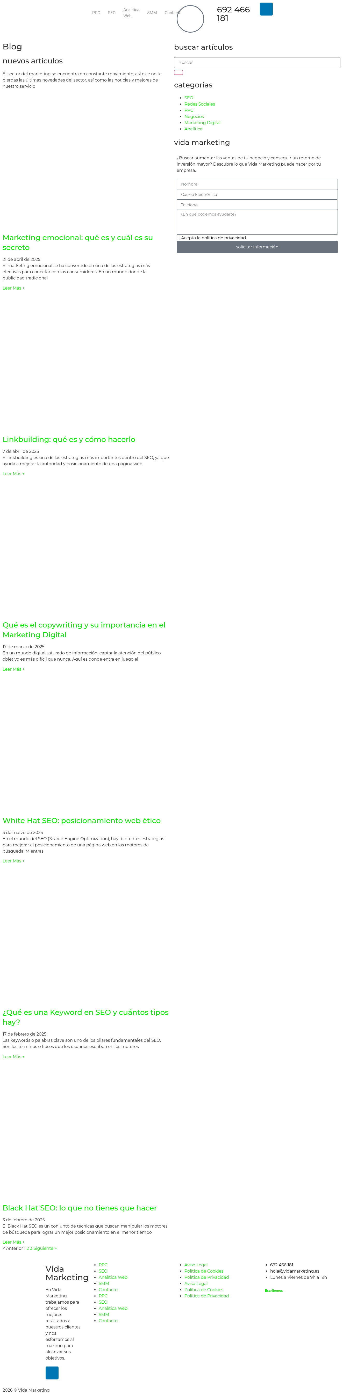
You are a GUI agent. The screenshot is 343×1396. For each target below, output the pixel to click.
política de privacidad (224, 237)
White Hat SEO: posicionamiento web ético (82, 820)
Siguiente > (45, 1248)
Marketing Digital (202, 122)
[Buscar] (178, 72)
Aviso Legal (196, 1264)
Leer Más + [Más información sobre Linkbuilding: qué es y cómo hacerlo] (14, 473)
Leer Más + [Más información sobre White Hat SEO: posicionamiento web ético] (14, 861)
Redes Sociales (199, 104)
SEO (112, 12)
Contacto (108, 1289)
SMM (152, 12)
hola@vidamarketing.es (294, 1271)
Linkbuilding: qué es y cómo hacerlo (69, 439)
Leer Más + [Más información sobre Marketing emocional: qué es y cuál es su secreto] (14, 288)
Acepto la (213, 237)
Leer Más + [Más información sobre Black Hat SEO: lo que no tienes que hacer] (14, 1242)
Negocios (194, 116)
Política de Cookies (203, 1271)
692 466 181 (233, 13)
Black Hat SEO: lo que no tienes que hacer (80, 1207)
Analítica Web (131, 12)
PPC (96, 12)
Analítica (193, 129)
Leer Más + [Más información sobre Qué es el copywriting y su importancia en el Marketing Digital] (14, 669)
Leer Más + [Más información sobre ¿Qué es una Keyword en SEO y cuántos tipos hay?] (14, 1056)
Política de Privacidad (206, 1277)
